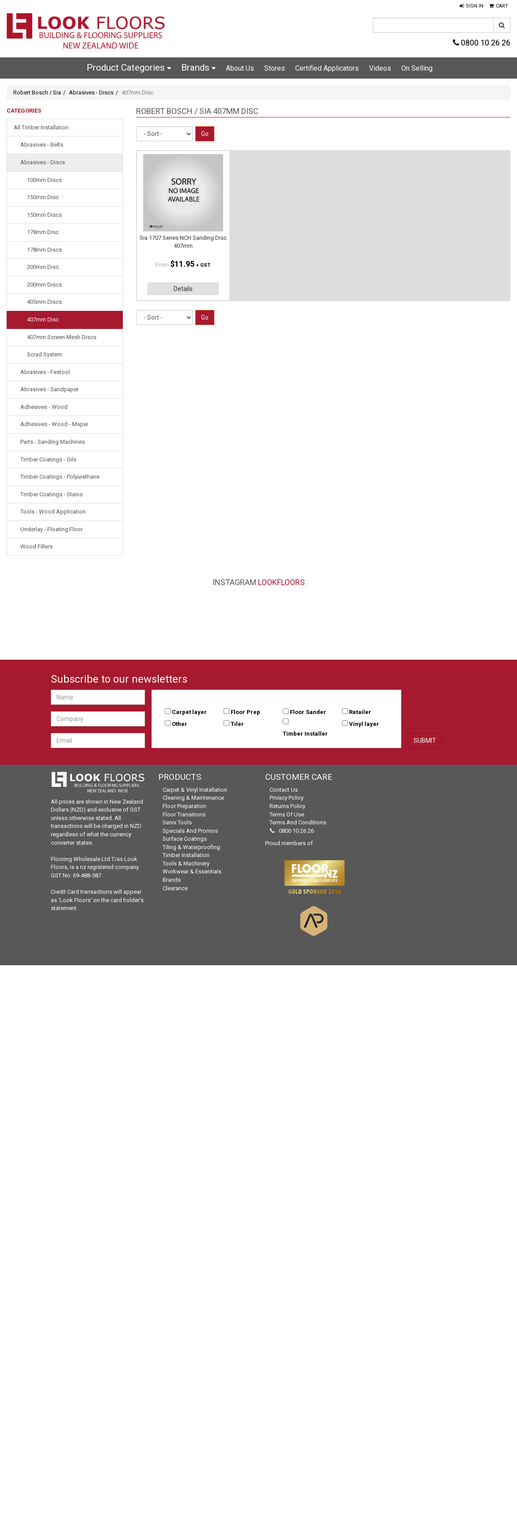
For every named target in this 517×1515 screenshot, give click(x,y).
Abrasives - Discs (91, 92)
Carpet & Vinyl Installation (195, 789)
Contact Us (284, 789)
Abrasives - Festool (45, 372)
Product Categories (129, 67)
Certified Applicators (327, 68)
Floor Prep (245, 712)
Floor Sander (308, 712)
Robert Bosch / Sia (37, 92)
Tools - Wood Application (53, 511)
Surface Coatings (185, 838)
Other (179, 724)
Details (183, 288)
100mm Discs (44, 180)
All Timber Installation (41, 127)
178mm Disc (43, 232)
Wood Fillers (36, 546)
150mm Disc (43, 197)
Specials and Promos (190, 830)
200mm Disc (43, 267)
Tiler (237, 724)
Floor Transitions (184, 814)
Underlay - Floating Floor (51, 529)
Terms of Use (287, 814)
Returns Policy (287, 806)
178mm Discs (44, 249)
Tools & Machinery (186, 863)
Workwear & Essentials (192, 871)
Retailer (360, 712)
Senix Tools (177, 822)
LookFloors (281, 582)
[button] (471, 6)
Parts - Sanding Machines (52, 441)
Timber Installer (305, 733)
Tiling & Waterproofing (191, 847)
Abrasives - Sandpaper (49, 389)
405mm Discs (44, 301)
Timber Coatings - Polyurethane (59, 476)
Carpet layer (189, 712)
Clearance (175, 888)
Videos (380, 68)
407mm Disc (43, 319)
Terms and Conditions (298, 822)
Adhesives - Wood (44, 407)
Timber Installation (186, 855)
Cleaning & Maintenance (193, 797)
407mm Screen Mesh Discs (61, 337)
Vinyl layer (364, 724)
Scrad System (44, 354)
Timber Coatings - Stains (51, 494)
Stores (274, 68)
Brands (198, 67)
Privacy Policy (287, 797)
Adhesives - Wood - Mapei (54, 424)
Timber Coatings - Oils (48, 459)
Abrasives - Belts (41, 144)
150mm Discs (44, 215)
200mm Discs (44, 284)
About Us (240, 68)
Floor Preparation (184, 806)
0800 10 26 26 (481, 42)
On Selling (417, 68)
